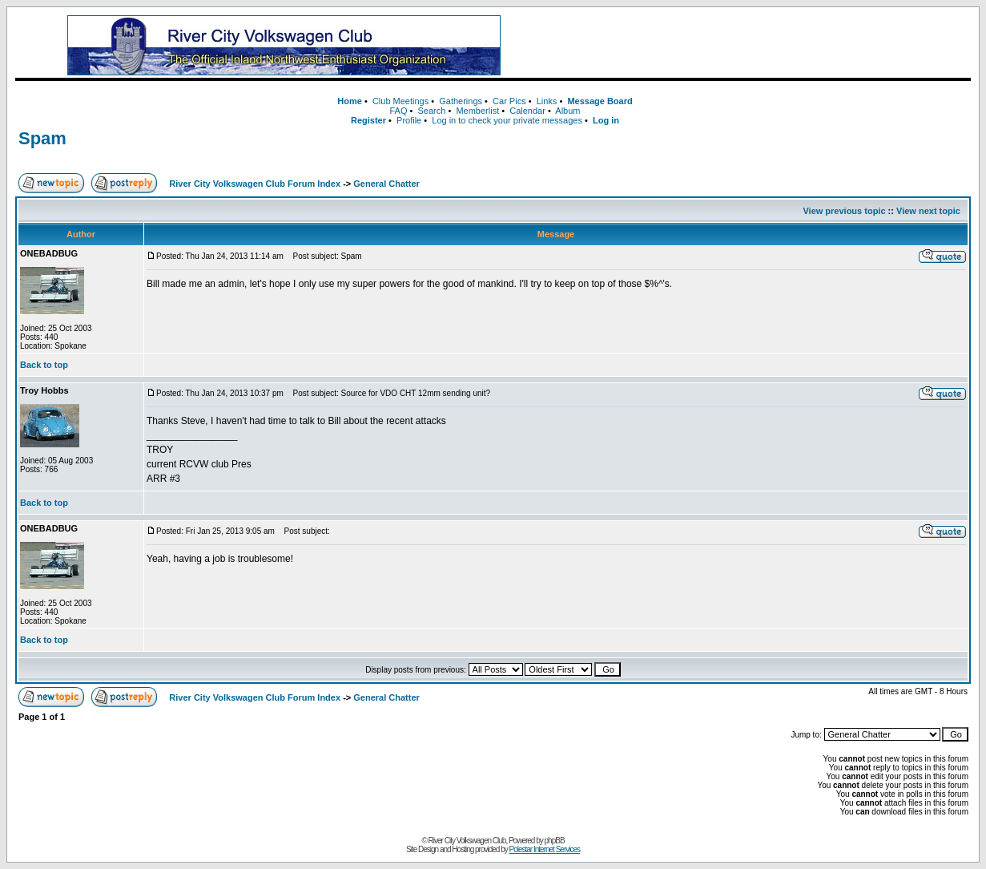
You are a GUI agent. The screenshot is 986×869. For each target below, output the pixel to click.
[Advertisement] (755, 46)
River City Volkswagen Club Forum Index (254, 183)
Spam (42, 138)
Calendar (527, 110)
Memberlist (477, 110)
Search (432, 110)
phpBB (555, 840)
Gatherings (460, 101)
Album (567, 110)
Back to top (44, 365)
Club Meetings (400, 101)
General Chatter (386, 183)
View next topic (928, 211)
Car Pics (509, 101)
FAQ (398, 110)
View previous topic (844, 211)
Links (547, 101)
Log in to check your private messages (507, 120)
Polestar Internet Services (545, 849)
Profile (408, 120)
